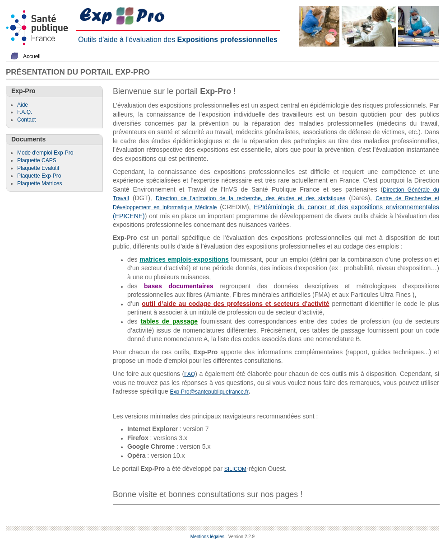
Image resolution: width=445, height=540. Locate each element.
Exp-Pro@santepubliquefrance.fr (209, 392)
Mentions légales (207, 536)
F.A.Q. (24, 112)
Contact (26, 120)
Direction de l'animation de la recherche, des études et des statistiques (250, 198)
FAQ (189, 374)
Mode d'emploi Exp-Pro (45, 153)
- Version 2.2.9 (240, 536)
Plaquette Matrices (39, 183)
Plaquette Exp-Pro (39, 176)
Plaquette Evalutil (38, 168)
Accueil (32, 56)
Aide (22, 105)
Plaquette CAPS (36, 160)
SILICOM (235, 469)
